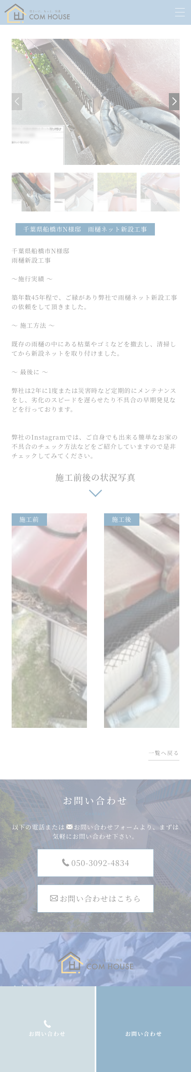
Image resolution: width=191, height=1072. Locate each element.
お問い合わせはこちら (100, 898)
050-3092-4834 (100, 862)
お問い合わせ (143, 1033)
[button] (174, 101)
